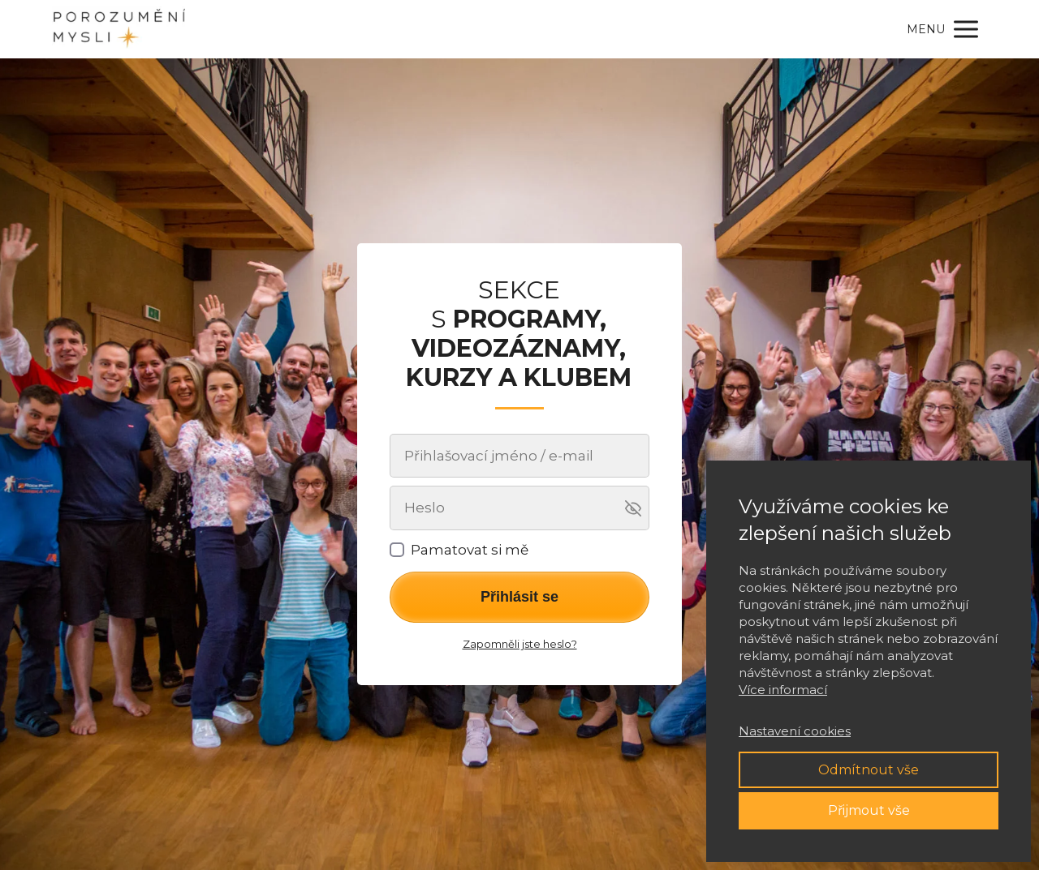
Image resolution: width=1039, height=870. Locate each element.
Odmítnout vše (868, 770)
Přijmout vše (869, 810)
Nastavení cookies (795, 731)
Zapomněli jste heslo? (520, 643)
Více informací (783, 689)
